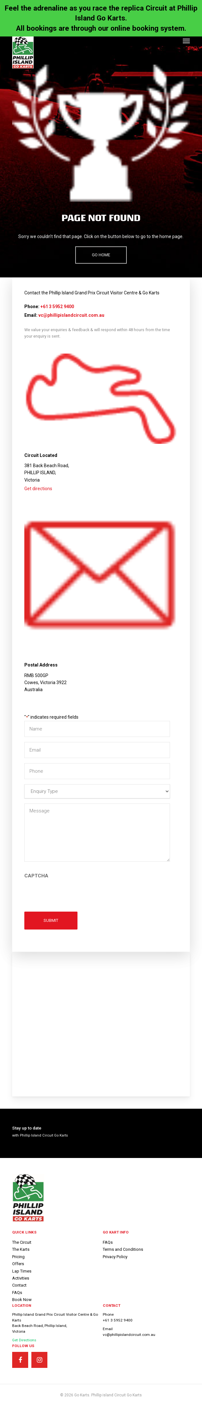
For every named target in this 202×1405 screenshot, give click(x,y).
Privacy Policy (115, 1256)
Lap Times (21, 1271)
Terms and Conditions (123, 1249)
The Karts (20, 1249)
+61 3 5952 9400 (57, 306)
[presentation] (73, 892)
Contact (19, 1285)
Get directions (38, 488)
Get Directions (24, 1340)
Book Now (22, 1299)
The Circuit (21, 1242)
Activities (20, 1278)
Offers (18, 1263)
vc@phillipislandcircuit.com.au (71, 315)
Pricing (18, 1256)
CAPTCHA (36, 875)
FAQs (17, 1292)
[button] (186, 40)
